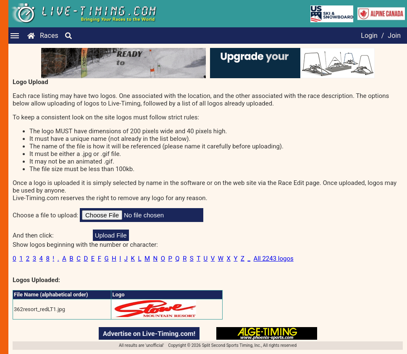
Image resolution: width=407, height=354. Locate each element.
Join (394, 36)
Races (49, 36)
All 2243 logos (274, 258)
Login (369, 36)
